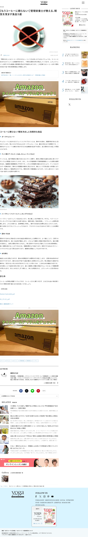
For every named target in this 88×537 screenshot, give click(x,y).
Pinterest (38, 391)
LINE (32, 391)
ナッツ (2, 360)
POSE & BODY (26, 500)
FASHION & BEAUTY (33, 503)
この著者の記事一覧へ (50, 383)
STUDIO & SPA (26, 505)
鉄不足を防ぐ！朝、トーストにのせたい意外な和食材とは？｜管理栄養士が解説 (23, 75)
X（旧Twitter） (27, 496)
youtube (39, 496)
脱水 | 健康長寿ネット (7, 304)
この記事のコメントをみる (8, 396)
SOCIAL (49, 500)
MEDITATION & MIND (39, 500)
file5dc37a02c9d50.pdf (7, 294)
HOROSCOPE (52, 503)
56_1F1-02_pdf (5, 299)
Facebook (21, 391)
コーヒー (16, 360)
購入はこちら (82, 25)
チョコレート (9, 360)
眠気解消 (28, 360)
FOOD (24, 503)
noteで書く (44, 391)
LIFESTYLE (44, 503)
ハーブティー (35, 360)
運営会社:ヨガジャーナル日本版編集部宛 (75, 40)
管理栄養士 (22, 360)
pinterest (80, 104)
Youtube (85, 104)
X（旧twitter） (26, 391)
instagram (75, 104)
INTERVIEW (56, 500)
